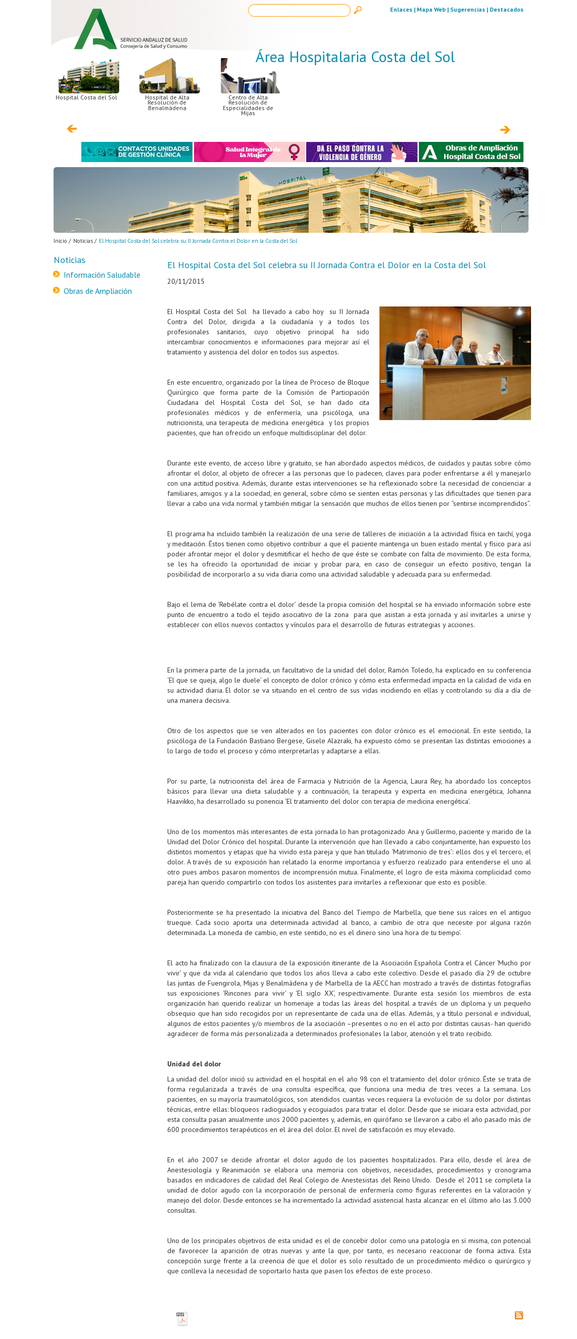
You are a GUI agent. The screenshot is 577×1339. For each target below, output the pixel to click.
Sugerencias (467, 9)
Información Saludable (102, 275)
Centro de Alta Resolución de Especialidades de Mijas (250, 93)
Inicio (60, 240)
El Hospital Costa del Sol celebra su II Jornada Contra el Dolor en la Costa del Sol (198, 240)
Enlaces (401, 9)
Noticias (83, 240)
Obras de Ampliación (98, 291)
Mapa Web (431, 9)
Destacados (506, 9)
